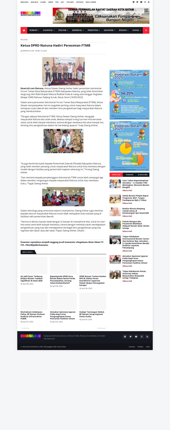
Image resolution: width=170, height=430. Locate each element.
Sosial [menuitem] (135, 30)
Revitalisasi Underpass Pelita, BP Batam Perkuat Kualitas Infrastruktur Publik (33, 315)
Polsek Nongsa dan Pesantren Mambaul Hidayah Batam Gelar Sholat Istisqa (135, 224)
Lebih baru (25, 328)
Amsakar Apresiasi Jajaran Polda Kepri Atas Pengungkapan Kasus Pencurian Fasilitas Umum (62, 315)
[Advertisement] (129, 51)
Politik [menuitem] (63, 30)
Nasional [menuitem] (48, 30)
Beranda (24, 2)
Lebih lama (101, 328)
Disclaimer (91, 2)
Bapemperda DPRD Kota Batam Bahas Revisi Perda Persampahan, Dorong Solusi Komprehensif (62, 279)
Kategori (143, 175)
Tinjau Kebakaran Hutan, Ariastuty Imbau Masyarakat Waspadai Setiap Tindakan (134, 274)
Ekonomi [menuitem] (108, 30)
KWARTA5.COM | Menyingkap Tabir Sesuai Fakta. (48, 347)
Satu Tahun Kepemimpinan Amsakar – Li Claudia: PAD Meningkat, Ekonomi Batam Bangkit (135, 183)
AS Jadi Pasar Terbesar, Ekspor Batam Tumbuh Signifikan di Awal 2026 (32, 278)
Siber (50, 2)
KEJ (62, 2)
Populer (116, 175)
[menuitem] (24, 30)
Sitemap (79, 2)
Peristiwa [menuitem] (93, 30)
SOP (56, 2)
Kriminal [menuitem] (77, 30)
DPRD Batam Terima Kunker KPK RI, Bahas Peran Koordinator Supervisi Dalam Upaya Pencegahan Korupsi (92, 280)
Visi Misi (70, 2)
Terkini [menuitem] (33, 30)
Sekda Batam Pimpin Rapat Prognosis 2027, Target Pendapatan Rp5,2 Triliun (135, 198)
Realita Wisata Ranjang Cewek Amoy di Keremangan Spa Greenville (135, 211)
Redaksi (34, 2)
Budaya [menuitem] (123, 30)
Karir (43, 2)
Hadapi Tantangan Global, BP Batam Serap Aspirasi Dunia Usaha (91, 314)
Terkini (129, 175)
